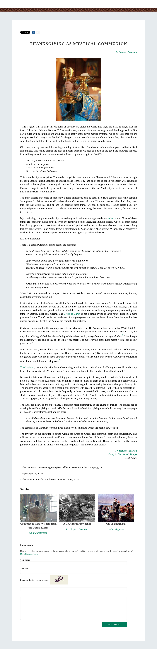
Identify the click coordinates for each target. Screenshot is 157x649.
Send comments (114, 624)
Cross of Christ (72, 313)
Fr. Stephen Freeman (126, 52)
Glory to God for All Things (122, 454)
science (112, 218)
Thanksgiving (27, 367)
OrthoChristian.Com (29, 554)
